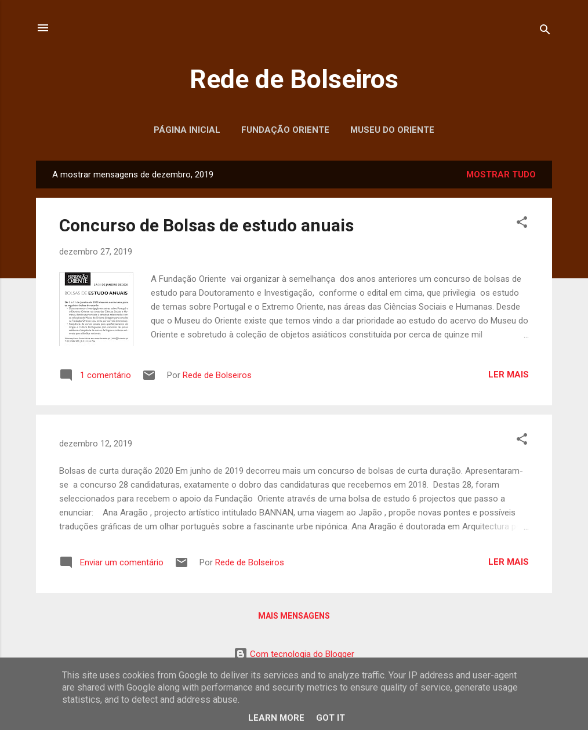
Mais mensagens (294, 615)
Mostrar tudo (501, 174)
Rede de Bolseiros (294, 79)
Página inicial (187, 130)
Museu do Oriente (392, 130)
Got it (330, 718)
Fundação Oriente (285, 130)
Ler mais (508, 374)
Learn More (276, 718)
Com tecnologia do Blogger (294, 654)
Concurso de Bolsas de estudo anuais (206, 225)
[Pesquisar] (545, 31)
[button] (522, 224)
